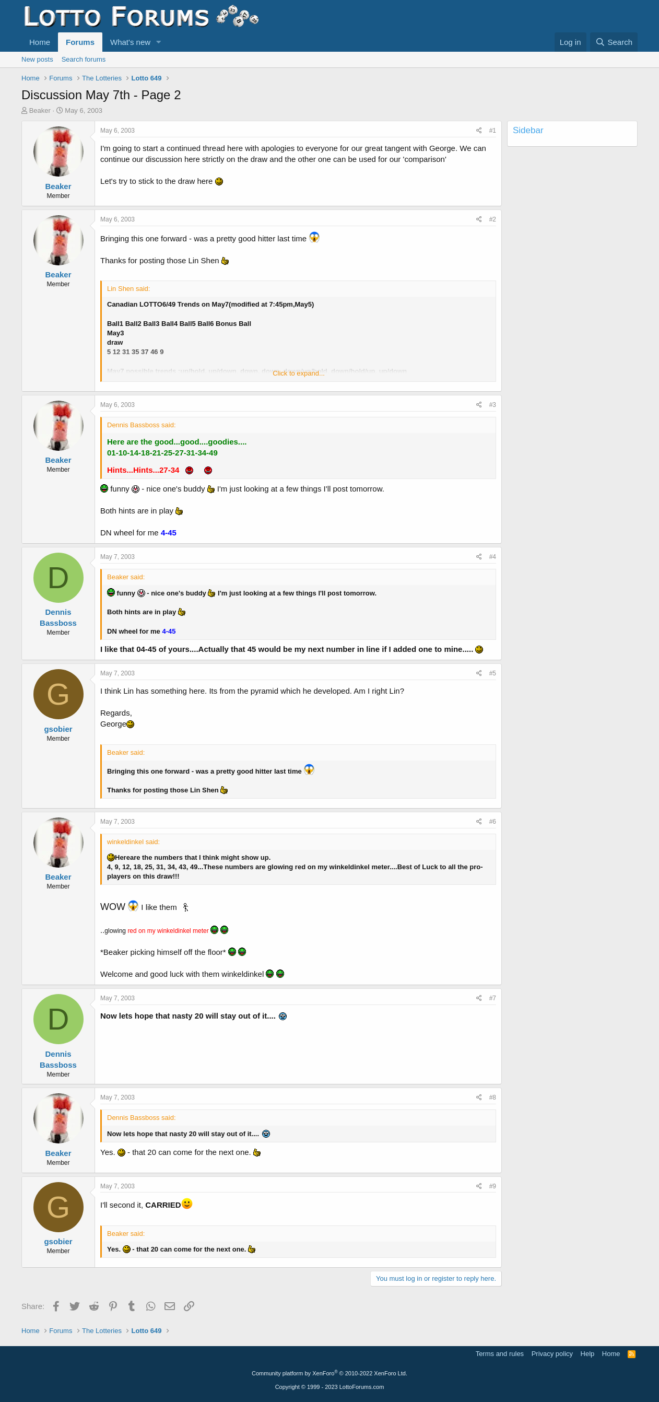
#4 (492, 556)
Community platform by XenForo (329, 1373)
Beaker (40, 110)
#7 (492, 998)
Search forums (84, 59)
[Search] (614, 42)
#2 (492, 219)
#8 (492, 1097)
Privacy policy (552, 1354)
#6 (492, 821)
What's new (130, 42)
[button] (158, 42)
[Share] (479, 131)
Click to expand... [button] (299, 373)
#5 (492, 673)
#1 (492, 130)
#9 (492, 1186)
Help (588, 1354)
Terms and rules (500, 1354)
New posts (37, 59)
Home (39, 42)
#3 (492, 404)
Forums (80, 42)
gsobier (58, 729)
